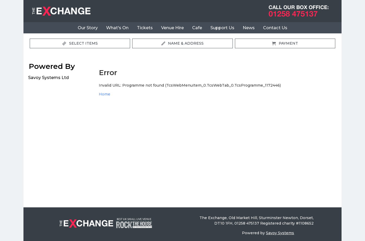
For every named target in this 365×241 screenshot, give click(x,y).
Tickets (145, 27)
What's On (117, 27)
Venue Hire (172, 27)
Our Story (88, 27)
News (249, 27)
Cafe (197, 27)
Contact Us (275, 27)
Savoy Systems (280, 233)
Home (104, 94)
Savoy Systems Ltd (48, 77)
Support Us (222, 27)
